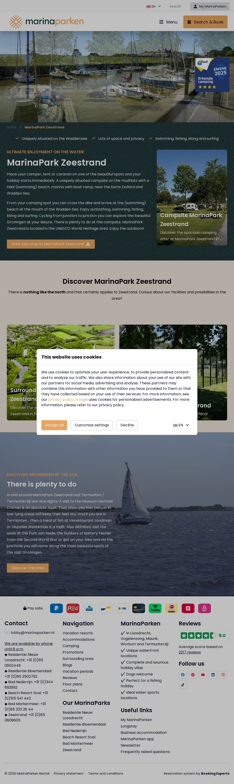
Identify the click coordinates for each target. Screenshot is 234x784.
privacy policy (60, 399)
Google (81, 399)
